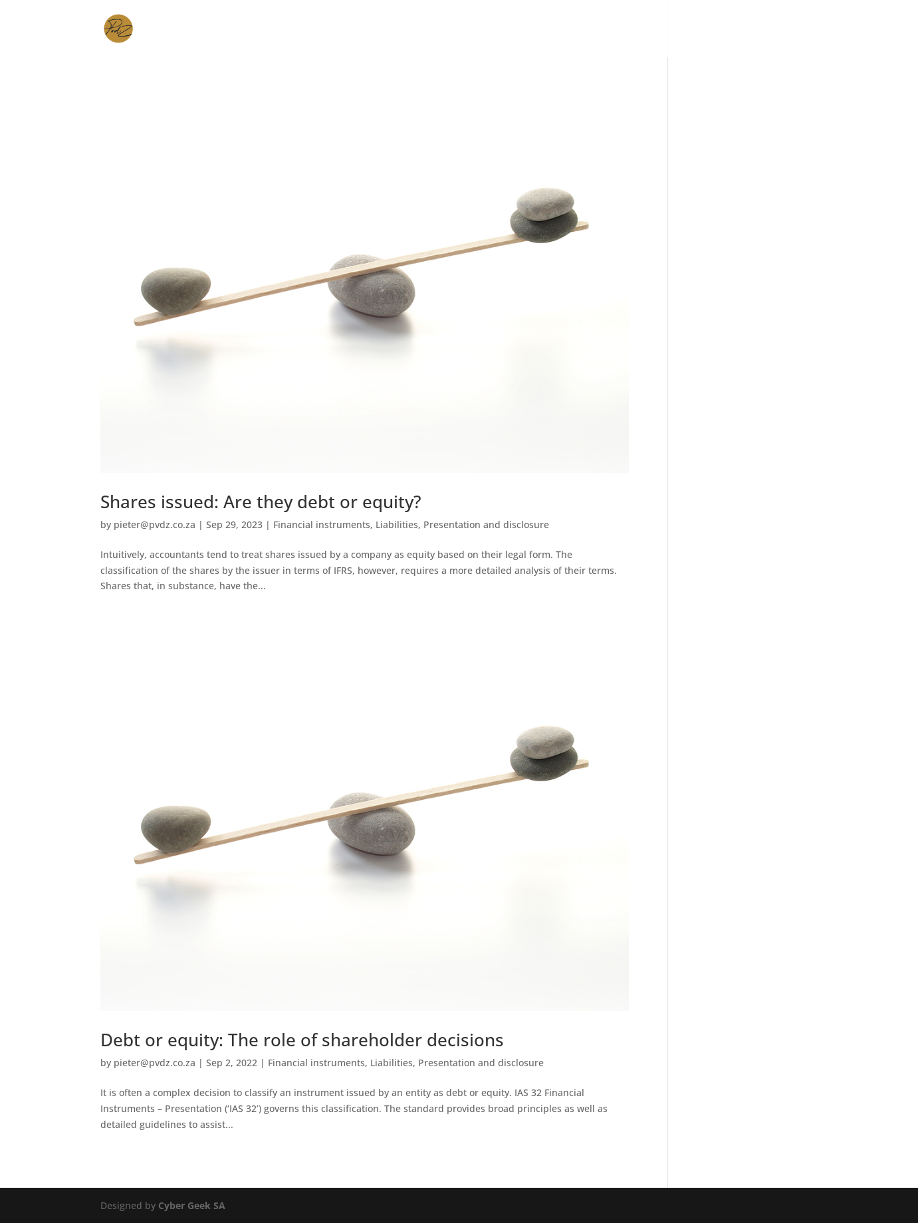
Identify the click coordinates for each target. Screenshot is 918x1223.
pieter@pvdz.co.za (154, 524)
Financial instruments (321, 524)
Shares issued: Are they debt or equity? (260, 502)
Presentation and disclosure (486, 524)
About (657, 29)
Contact (770, 29)
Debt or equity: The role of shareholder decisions (302, 1040)
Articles (710, 29)
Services (540, 29)
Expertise (601, 29)
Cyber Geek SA (191, 1205)
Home (489, 29)
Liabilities (397, 524)
